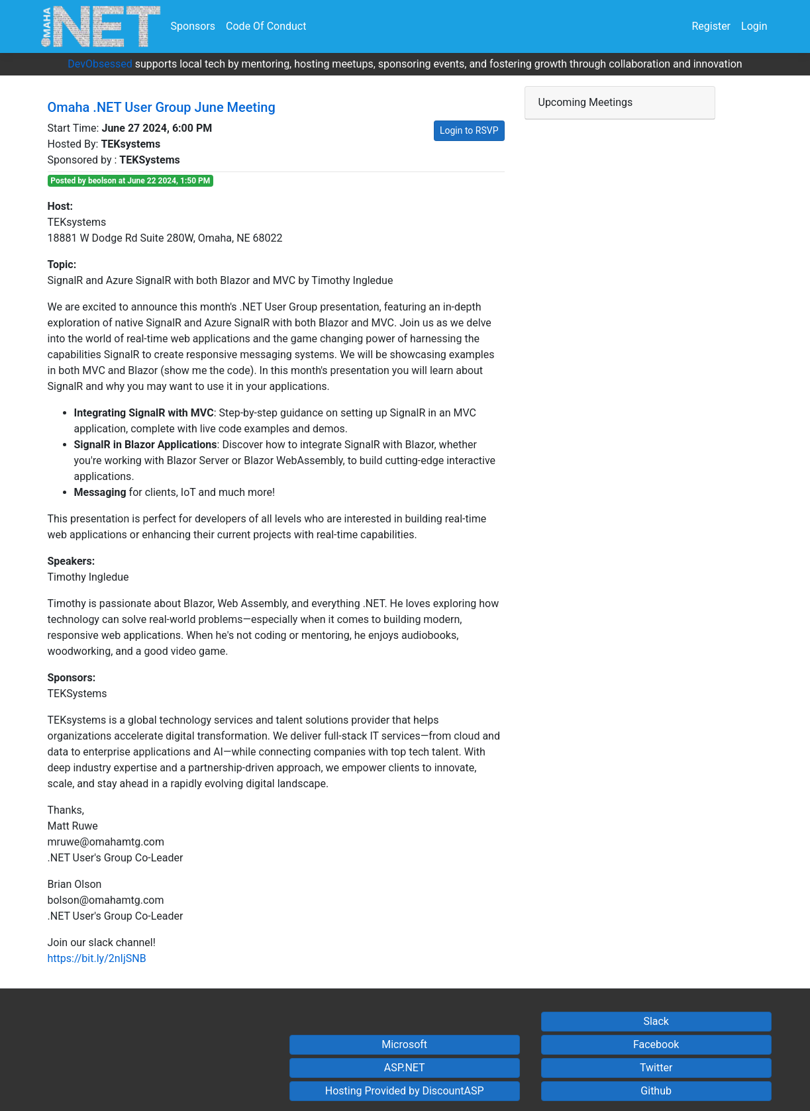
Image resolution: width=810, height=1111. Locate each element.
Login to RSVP (469, 130)
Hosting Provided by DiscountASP (404, 1091)
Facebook (656, 1044)
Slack (656, 1021)
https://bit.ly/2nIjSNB (97, 958)
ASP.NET (404, 1067)
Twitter (656, 1067)
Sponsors (193, 26)
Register (711, 26)
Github (656, 1091)
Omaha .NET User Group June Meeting (162, 107)
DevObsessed (100, 64)
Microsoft (404, 1044)
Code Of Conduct (266, 26)
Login (754, 26)
